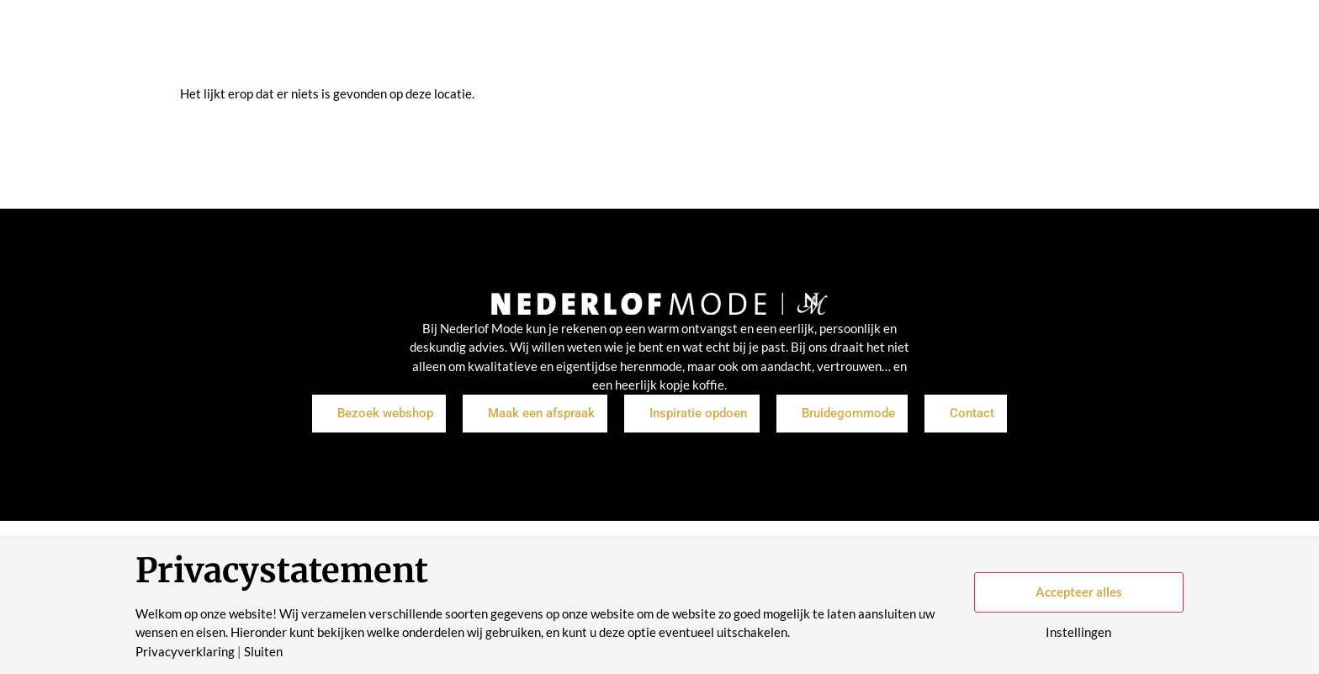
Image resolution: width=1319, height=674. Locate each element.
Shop (520, 42)
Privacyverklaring (185, 651)
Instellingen (1078, 632)
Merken (660, 42)
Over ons (732, 42)
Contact (876, 42)
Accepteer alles (1079, 591)
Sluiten (263, 651)
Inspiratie (586, 42)
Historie (806, 42)
